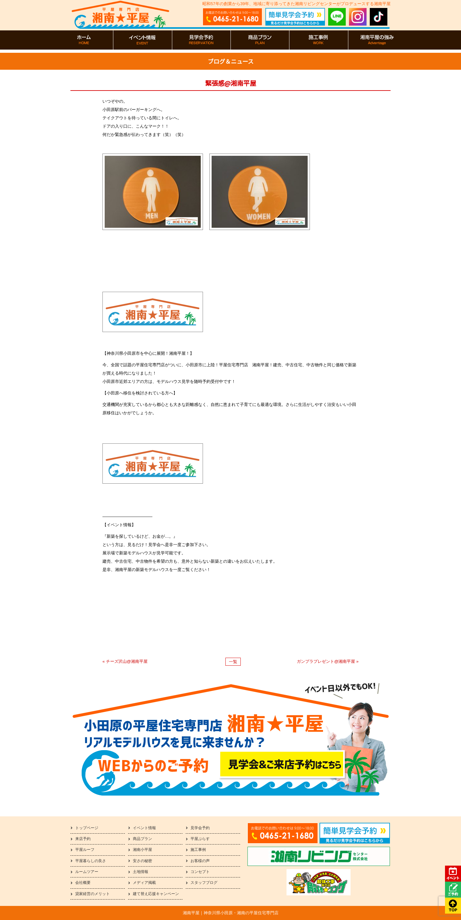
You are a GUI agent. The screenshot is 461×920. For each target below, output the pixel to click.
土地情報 (140, 871)
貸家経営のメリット (92, 894)
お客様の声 (200, 861)
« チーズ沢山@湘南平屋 (125, 661)
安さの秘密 (142, 861)
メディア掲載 (144, 882)
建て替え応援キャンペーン (156, 894)
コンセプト (200, 871)
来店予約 (83, 839)
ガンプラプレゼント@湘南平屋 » (328, 661)
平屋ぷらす (200, 839)
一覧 (233, 661)
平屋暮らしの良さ (90, 861)
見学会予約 (200, 828)
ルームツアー (86, 871)
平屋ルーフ (84, 849)
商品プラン (142, 839)
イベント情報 (144, 828)
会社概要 (83, 882)
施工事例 (198, 849)
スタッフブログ (203, 882)
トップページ (86, 828)
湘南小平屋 (142, 849)
